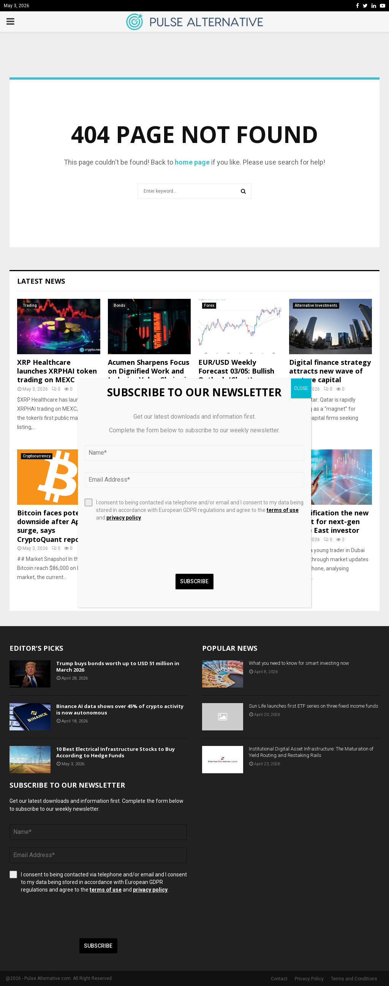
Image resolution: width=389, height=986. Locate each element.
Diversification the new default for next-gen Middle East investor (328, 521)
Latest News (41, 281)
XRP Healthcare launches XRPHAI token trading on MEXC (57, 371)
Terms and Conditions (354, 978)
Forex (209, 305)
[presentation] (67, 916)
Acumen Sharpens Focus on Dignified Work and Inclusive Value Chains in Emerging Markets (149, 375)
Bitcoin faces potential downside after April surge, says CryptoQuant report (56, 526)
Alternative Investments (316, 305)
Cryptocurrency (37, 456)
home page (192, 162)
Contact (279, 978)
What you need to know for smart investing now (299, 663)
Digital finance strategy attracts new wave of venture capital (330, 371)
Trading (30, 305)
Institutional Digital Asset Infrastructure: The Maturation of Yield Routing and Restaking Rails (311, 752)
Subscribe (98, 946)
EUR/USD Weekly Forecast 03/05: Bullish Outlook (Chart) (236, 371)
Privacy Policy (309, 978)
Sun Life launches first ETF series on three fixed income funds (313, 706)
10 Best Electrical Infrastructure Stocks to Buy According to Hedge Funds (115, 752)
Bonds (119, 305)
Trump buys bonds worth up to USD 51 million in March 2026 (117, 666)
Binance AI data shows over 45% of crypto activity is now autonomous (119, 709)
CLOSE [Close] (301, 388)
